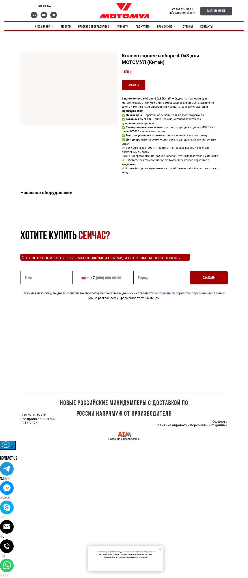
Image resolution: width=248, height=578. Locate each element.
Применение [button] (165, 26)
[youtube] (44, 17)
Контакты (206, 26)
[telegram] (53, 17)
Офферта (220, 421)
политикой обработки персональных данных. (192, 293)
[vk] (34, 17)
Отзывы (188, 26)
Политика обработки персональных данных (191, 425)
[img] (124, 434)
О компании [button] (43, 26)
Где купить (143, 26)
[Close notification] (160, 549)
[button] (216, 11)
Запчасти (122, 26)
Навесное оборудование (93, 26)
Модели (66, 26)
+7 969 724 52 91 (182, 9)
